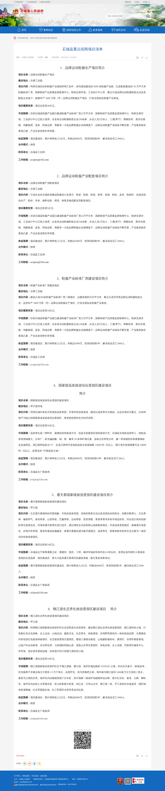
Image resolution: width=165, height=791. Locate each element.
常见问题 (35, 776)
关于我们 (17, 776)
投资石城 (46, 38)
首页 (21, 29)
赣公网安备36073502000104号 (27, 785)
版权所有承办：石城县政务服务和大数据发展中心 (51, 779)
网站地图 (26, 776)
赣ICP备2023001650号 (48, 785)
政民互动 (118, 29)
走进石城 (141, 29)
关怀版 (145, 2)
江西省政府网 (32, 2)
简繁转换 (128, 2)
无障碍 (137, 2)
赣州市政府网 (45, 2)
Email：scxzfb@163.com (23, 782)
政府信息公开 (71, 29)
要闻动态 (46, 29)
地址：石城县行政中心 (80, 779)
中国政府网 (19, 2)
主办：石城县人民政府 (23, 779)
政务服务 (95, 29)
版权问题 (43, 776)
